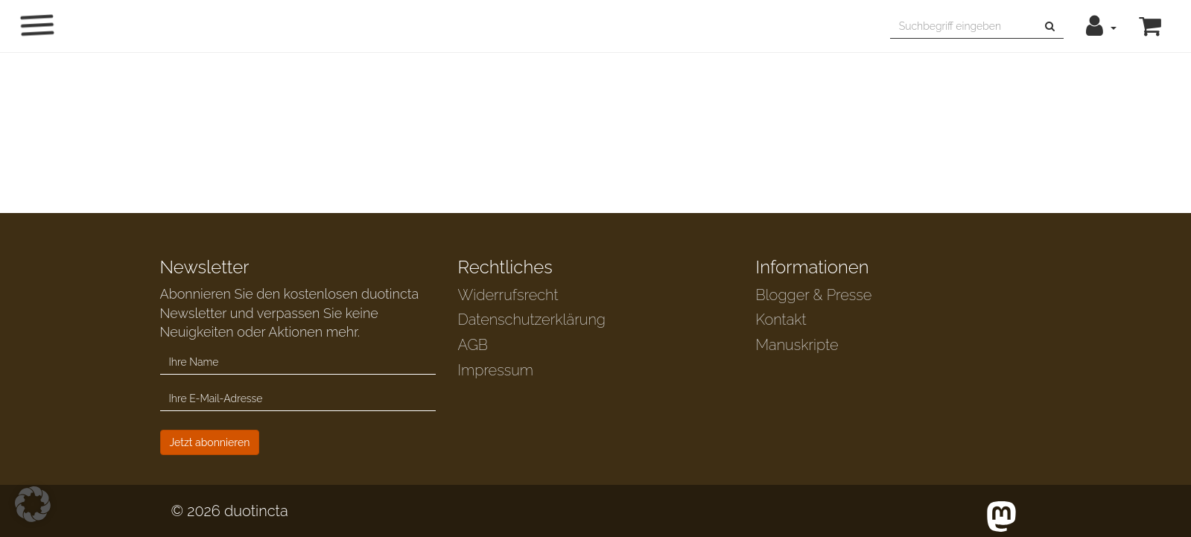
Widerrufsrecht (508, 295)
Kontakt (781, 319)
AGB (473, 345)
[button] (1101, 26)
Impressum (495, 370)
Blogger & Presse (814, 295)
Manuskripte (797, 345)
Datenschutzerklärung (532, 319)
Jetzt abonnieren (210, 442)
